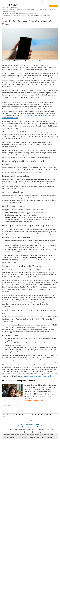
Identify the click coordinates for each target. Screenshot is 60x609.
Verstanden (48, 437)
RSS (51, 1)
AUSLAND (49, 9)
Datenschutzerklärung (31, 429)
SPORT (28, 9)
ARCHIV (37, 1)
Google (7, 18)
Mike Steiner (28, 432)
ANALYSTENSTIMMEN (20, 13)
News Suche (52, 5)
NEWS (3, 9)
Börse (18, 15)
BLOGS (41, 1)
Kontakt (15, 429)
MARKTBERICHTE (12, 13)
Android (4, 18)
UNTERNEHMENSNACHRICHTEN (30, 13)
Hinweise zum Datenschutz (46, 429)
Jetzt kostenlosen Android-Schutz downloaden (39, 376)
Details (43, 437)
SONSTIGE (12, 11)
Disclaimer (21, 432)
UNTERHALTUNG (34, 9)
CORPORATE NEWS (5, 13)
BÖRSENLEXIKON (46, 1)
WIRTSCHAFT (19, 9)
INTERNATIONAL (6, 11)
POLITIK (24, 9)
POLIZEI (53, 9)
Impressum (22, 429)
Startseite (14, 15)
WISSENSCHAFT (42, 9)
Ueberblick (23, 15)
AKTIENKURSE (9, 9)
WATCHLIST (56, 1)
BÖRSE (14, 9)
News (10, 429)
